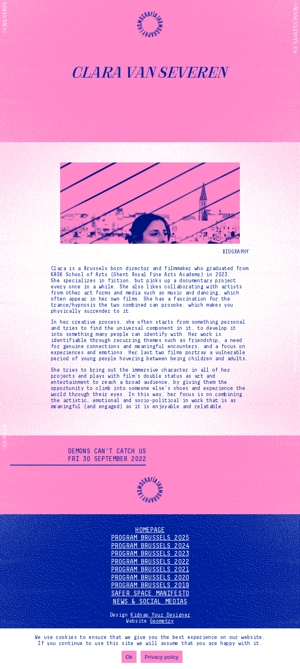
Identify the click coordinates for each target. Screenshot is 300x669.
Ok (129, 657)
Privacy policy (161, 657)
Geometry (162, 621)
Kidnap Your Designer (160, 615)
